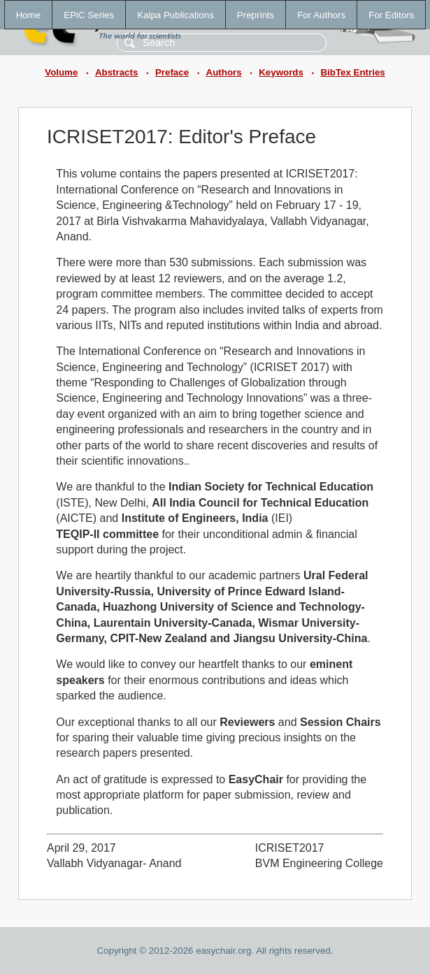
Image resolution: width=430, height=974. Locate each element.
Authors (224, 72)
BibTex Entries (352, 72)
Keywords (281, 72)
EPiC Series (89, 15)
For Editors (391, 15)
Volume (61, 72)
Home (28, 15)
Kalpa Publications (175, 15)
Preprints (255, 15)
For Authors (321, 15)
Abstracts (116, 72)
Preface (172, 72)
